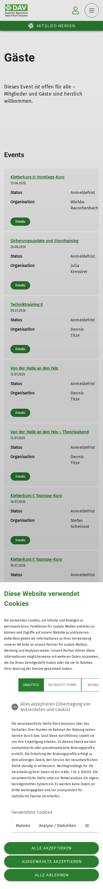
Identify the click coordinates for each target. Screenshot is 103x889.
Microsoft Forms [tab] (62, 685)
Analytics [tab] (31, 685)
